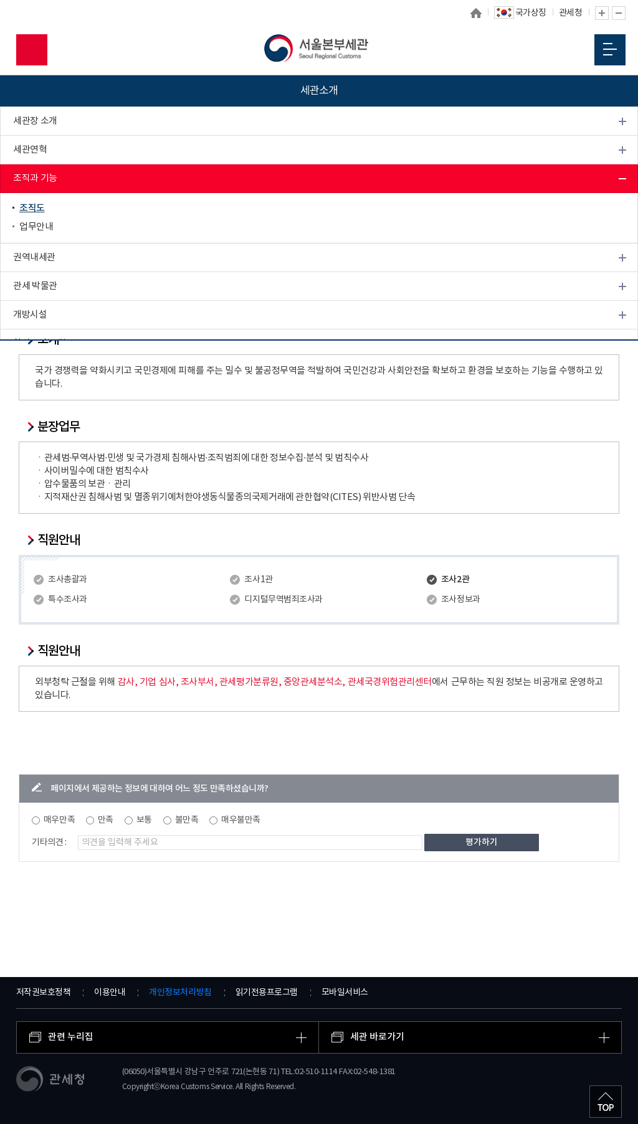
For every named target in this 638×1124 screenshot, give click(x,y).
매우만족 (59, 820)
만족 (105, 820)
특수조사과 (67, 600)
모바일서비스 (344, 993)
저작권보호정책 (43, 993)
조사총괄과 (67, 580)
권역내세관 (34, 257)
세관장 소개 (35, 121)
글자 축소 (619, 13)
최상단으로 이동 (605, 1101)
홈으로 (476, 13)
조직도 (32, 208)
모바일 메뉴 (610, 49)
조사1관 (258, 580)
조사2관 (455, 579)
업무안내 (36, 227)
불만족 (187, 820)
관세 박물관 (35, 286)
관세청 (571, 13)
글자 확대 (602, 13)
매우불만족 (240, 820)
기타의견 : (49, 843)
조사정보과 (460, 600)
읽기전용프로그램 (267, 993)
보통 (144, 820)
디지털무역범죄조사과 (283, 600)
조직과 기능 (35, 178)
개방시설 (30, 314)
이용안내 (109, 993)
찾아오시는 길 (39, 343)
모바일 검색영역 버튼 (31, 49)
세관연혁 (30, 149)
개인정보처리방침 (180, 992)
